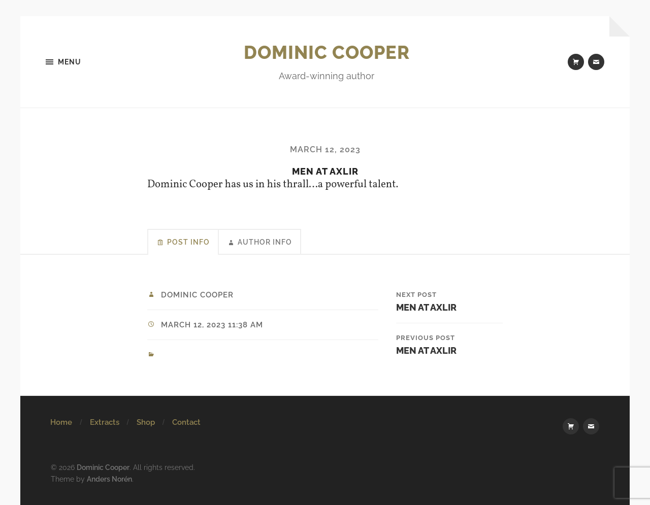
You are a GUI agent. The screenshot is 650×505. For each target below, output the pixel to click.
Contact (186, 422)
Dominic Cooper (327, 52)
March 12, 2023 (325, 149)
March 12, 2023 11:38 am (212, 324)
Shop (146, 422)
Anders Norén (109, 479)
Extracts (104, 422)
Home (61, 422)
